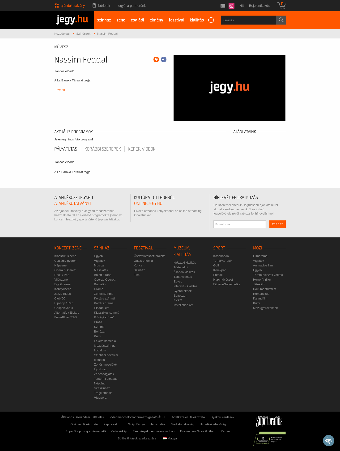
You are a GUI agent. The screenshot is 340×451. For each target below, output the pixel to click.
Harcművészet (223, 279)
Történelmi (181, 267)
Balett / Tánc (102, 275)
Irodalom (100, 350)
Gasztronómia (143, 260)
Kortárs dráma (103, 303)
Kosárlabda (221, 256)
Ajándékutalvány (73, 6)
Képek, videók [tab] (141, 149)
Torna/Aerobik (222, 260)
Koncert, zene (68, 248)
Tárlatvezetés (183, 276)
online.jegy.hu (148, 203)
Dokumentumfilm (264, 289)
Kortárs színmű (104, 298)
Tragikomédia (103, 393)
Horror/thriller (262, 279)
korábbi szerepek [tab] (103, 149)
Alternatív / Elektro (66, 312)
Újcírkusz (100, 369)
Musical (99, 265)
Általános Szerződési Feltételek (82, 417)
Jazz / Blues (62, 293)
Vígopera (100, 397)
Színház (101, 248)
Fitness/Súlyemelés (226, 284)
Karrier (225, 431)
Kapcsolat (110, 424)
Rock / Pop (61, 275)
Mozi (257, 248)
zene (121, 20)
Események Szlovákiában (197, 431)
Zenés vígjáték (104, 374)
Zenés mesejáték (105, 364)
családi (137, 20)
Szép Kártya (136, 424)
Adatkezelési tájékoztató (188, 417)
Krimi (97, 336)
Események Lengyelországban (154, 431)
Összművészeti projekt (149, 256)
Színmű (99, 327)
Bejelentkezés (259, 6)
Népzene (60, 265)
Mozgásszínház (104, 345)
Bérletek (104, 6)
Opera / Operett (65, 270)
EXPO (178, 300)
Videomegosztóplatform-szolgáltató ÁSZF (138, 417)
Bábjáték (100, 284)
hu (242, 5)
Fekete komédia (105, 341)
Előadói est (101, 308)
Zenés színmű (103, 293)
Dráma (98, 289)
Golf (216, 265)
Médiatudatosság (182, 424)
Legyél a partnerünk (132, 6)
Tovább (60, 90)
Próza (98, 322)
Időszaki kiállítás (185, 262)
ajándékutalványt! (73, 203)
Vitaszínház (102, 388)
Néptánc (99, 383)
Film (137, 275)
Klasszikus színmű (106, 312)
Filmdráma (260, 256)
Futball (217, 275)
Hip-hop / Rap (63, 303)
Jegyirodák (157, 424)
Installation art (183, 305)
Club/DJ (59, 298)
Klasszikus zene (65, 256)
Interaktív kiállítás (185, 286)
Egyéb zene (62, 284)
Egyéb (98, 256)
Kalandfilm (260, 298)
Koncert (139, 265)
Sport (219, 248)
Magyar (170, 438)
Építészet (180, 295)
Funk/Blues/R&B (65, 317)
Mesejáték (101, 270)
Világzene (61, 279)
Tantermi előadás (105, 378)
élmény (156, 20)
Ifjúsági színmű (104, 317)
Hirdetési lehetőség (213, 424)
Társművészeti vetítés (268, 275)
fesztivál (176, 20)
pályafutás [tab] (65, 149)
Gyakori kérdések (222, 417)
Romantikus (261, 293)
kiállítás (197, 20)
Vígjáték (99, 260)
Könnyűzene (62, 289)
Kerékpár (219, 270)
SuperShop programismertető (85, 431)
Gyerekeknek (183, 291)
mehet (277, 224)
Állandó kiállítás (184, 272)
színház (104, 20)
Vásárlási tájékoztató (83, 424)
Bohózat (99, 331)
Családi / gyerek (65, 260)
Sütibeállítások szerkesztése (137, 438)
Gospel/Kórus (63, 308)
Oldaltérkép (119, 431)
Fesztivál (143, 248)
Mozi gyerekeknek (265, 308)
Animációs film (263, 265)
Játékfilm (259, 284)
